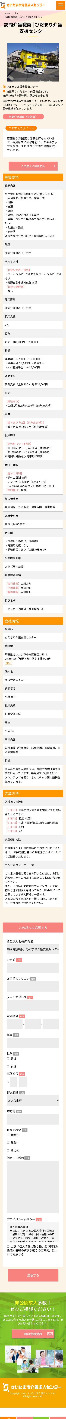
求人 (17, 13)
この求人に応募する (33, 166)
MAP (8, 663)
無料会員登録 (33, 1334)
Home (7, 13)
